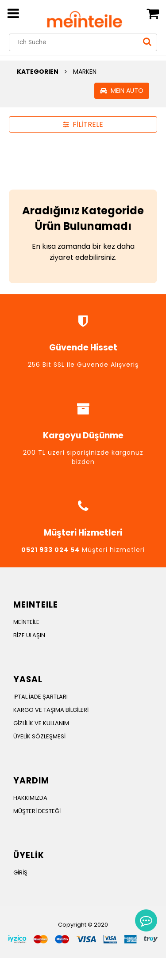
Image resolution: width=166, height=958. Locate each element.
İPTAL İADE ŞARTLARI (40, 696)
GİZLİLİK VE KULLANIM (41, 723)
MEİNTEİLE (26, 622)
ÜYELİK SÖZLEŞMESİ (39, 736)
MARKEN (85, 71)
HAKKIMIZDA (30, 798)
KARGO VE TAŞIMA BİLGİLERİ (51, 710)
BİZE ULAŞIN (29, 635)
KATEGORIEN (37, 71)
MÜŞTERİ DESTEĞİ (37, 811)
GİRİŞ (20, 872)
